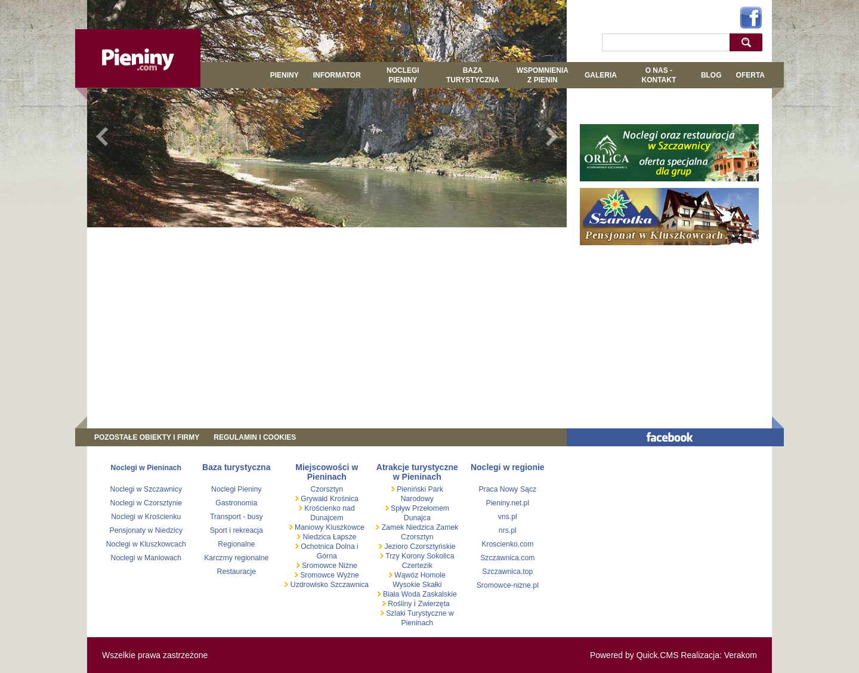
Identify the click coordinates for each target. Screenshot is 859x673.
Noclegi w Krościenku (146, 517)
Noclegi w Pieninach (146, 468)
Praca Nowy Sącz (507, 489)
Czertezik (417, 565)
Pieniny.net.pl (507, 503)
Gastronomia (236, 503)
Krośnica (344, 499)
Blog (711, 75)
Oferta (750, 75)
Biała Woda (401, 594)
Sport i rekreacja (236, 530)
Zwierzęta (434, 604)
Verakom (740, 655)
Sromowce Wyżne (328, 575)
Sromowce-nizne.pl (508, 585)
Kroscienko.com (507, 544)
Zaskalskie (439, 594)
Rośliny (400, 604)
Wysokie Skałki (417, 585)
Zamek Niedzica (407, 527)
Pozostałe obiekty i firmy (146, 437)
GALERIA (601, 75)
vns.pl (507, 517)
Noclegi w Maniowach (146, 558)
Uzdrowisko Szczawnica (328, 585)
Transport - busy (236, 517)
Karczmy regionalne (236, 558)
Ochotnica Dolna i (329, 546)
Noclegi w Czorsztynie (146, 503)
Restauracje (236, 571)
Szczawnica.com (507, 558)
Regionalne (236, 544)
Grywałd (313, 499)
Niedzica (317, 537)
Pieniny (284, 75)
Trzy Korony (404, 556)
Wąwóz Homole (419, 575)
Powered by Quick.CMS (634, 655)
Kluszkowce (345, 527)
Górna (327, 556)
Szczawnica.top (507, 571)
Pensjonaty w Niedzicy (146, 530)
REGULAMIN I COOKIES (255, 437)
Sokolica (440, 556)
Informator (337, 75)
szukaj (749, 42)
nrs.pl (508, 530)
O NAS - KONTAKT (658, 75)
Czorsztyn (327, 489)
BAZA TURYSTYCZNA (472, 75)
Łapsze (345, 537)
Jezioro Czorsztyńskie (419, 546)
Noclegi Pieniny (403, 75)
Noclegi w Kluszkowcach (146, 544)
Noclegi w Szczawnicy (146, 489)
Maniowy (308, 527)
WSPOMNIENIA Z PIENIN (542, 75)
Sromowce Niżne (328, 565)
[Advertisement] (327, 319)
